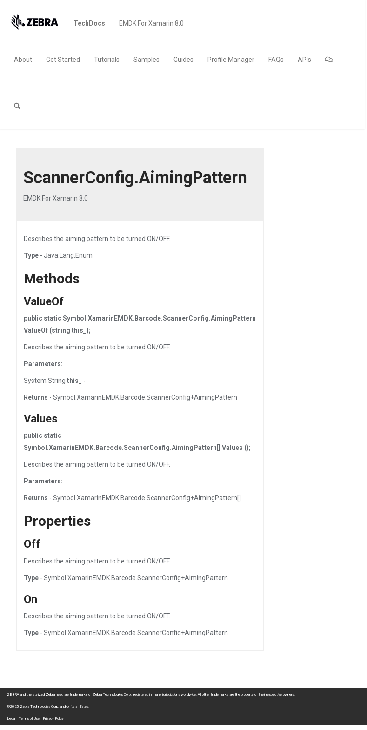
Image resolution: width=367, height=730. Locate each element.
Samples (146, 59)
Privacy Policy (53, 719)
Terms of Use (29, 719)
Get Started (63, 59)
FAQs (276, 59)
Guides (183, 59)
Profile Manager (230, 59)
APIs (304, 59)
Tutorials (107, 59)
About (23, 59)
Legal (11, 719)
